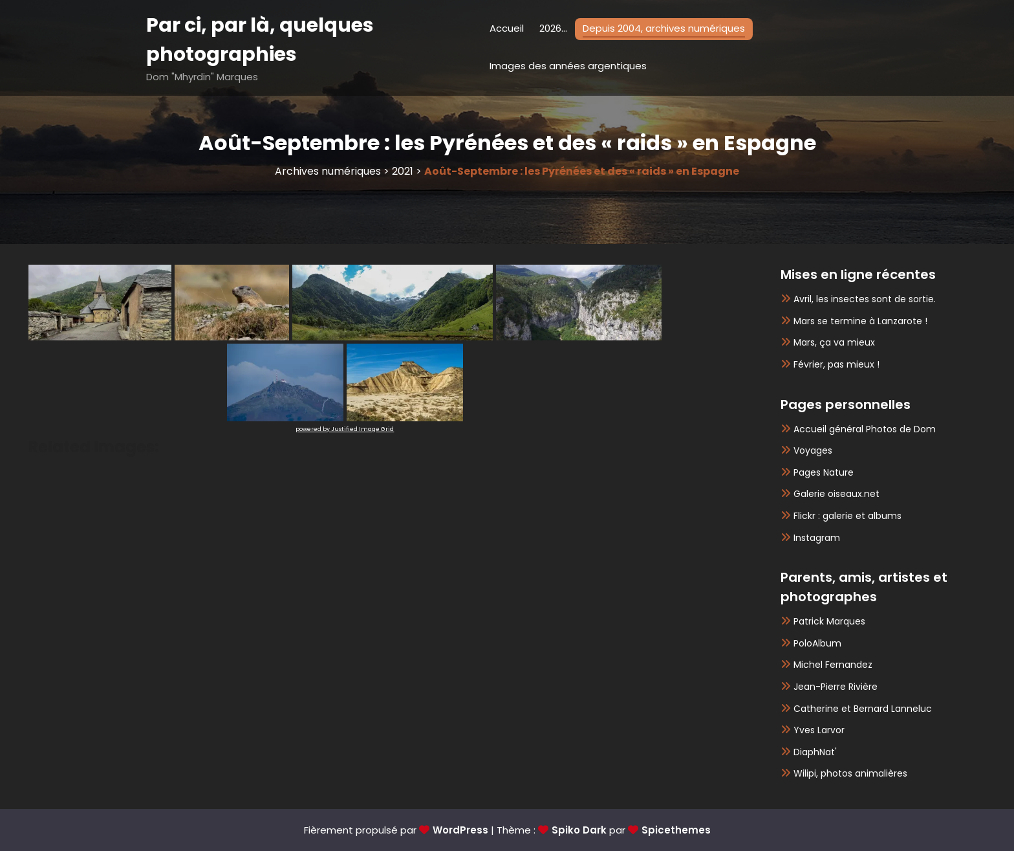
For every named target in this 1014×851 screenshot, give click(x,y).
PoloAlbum (817, 643)
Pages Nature (823, 472)
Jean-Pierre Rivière (835, 686)
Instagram (816, 537)
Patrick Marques (829, 621)
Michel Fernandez (832, 664)
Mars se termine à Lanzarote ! (860, 321)
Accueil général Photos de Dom (864, 429)
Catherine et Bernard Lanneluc (862, 708)
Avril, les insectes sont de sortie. (864, 299)
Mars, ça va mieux (834, 342)
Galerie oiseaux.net (836, 493)
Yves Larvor (819, 730)
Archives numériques (328, 171)
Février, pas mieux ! (836, 364)
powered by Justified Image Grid (345, 429)
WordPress (460, 830)
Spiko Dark (579, 830)
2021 (402, 171)
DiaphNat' (815, 752)
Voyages (812, 450)
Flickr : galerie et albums (847, 515)
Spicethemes (676, 830)
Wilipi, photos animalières (850, 773)
